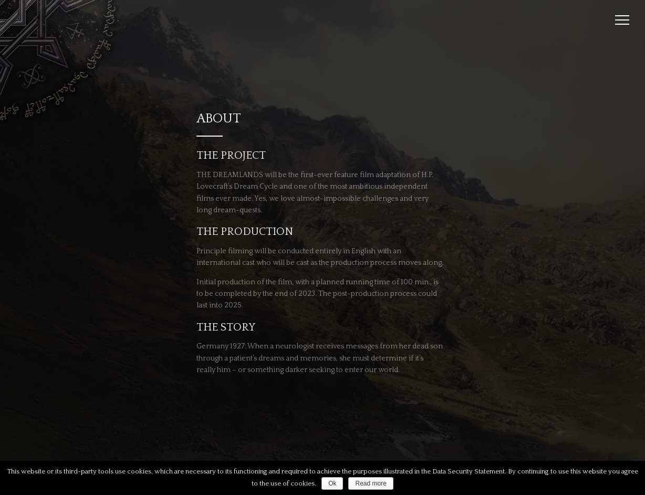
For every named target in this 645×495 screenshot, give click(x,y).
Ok (332, 483)
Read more (370, 483)
